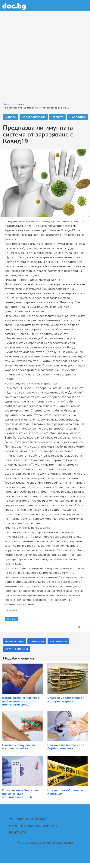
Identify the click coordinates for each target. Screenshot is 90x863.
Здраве (10, 117)
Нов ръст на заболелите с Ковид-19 (66, 792)
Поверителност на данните (33, 826)
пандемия (37, 641)
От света (57, 117)
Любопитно (77, 117)
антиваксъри (14, 641)
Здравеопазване (33, 117)
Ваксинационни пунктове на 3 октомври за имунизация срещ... (20, 701)
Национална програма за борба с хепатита (65, 747)
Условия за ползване (28, 819)
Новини (19, 104)
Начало (7, 104)
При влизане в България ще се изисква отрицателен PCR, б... (20, 793)
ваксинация (58, 641)
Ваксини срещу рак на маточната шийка (18, 747)
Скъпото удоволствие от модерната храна (65, 699)
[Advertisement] (45, 55)
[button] (85, 5)
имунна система (16, 649)
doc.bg (14, 5)
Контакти (17, 833)
